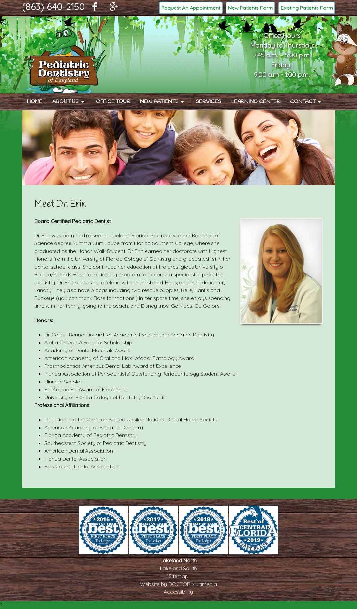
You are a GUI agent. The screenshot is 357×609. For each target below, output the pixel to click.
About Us (65, 101)
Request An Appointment (190, 8)
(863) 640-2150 (53, 6)
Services (208, 101)
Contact (303, 101)
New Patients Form (250, 8)
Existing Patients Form (307, 8)
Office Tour (113, 101)
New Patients (159, 101)
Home (34, 101)
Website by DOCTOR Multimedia (178, 584)
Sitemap (178, 576)
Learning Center (255, 101)
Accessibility (178, 591)
